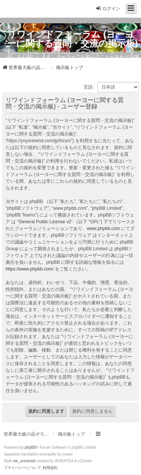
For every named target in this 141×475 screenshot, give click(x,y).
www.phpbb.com (103, 228)
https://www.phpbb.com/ (29, 269)
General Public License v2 (45, 221)
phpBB (30, 447)
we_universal (24, 461)
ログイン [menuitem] (108, 8)
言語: (88, 87)
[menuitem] (22, 467)
